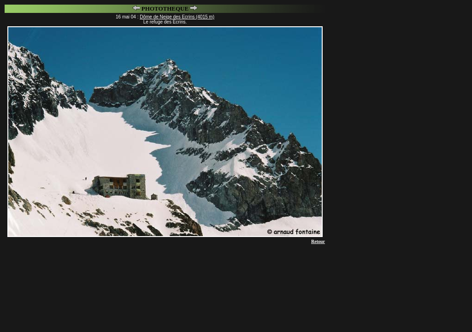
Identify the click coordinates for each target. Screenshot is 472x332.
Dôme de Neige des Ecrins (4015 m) (177, 16)
